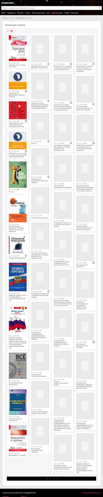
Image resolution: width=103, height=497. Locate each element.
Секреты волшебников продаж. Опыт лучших (39, 370)
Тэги (12, 18)
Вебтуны (20, 13)
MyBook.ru (24, 484)
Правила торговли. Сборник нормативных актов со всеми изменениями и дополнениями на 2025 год (84, 425)
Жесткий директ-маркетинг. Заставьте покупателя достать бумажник (16, 229)
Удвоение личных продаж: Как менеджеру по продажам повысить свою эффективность (39, 88)
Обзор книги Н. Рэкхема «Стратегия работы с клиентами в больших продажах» (84, 59)
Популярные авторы (9, 482)
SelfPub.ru (24, 482)
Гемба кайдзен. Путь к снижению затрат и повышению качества (16, 124)
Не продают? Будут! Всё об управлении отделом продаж (40, 250)
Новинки (5, 479)
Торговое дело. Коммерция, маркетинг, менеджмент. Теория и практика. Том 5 (84, 341)
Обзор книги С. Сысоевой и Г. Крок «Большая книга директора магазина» (18, 155)
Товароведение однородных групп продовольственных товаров (61, 317)
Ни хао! (11, 192)
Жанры (27, 13)
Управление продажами (17, 258)
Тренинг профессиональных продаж (61, 358)
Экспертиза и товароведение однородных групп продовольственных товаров (38, 291)
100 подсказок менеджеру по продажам (63, 162)
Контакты (5, 484)
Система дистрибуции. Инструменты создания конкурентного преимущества (39, 219)
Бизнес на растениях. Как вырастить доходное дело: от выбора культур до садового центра (63, 89)
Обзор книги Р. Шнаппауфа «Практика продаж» (17, 95)
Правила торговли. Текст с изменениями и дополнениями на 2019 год (17, 297)
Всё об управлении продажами (15, 383)
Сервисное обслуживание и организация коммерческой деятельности (82, 271)
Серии (66, 13)
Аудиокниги (11, 13)
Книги (3, 13)
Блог (48, 13)
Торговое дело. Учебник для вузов (17, 66)
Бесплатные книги (38, 13)
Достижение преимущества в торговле (37, 410)
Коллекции (59, 13)
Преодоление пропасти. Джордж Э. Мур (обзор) (39, 58)
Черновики (75, 13)
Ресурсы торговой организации (15, 419)
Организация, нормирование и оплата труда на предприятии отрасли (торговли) (84, 380)
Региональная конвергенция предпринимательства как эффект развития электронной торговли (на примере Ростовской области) (62, 399)
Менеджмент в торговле (17, 455)
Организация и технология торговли (38, 330)
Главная (5, 18)
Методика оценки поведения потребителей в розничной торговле (63, 439)
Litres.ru (23, 479)
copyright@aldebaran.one (92, 476)
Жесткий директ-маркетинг (82, 232)
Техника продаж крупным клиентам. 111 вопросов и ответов (84, 90)
